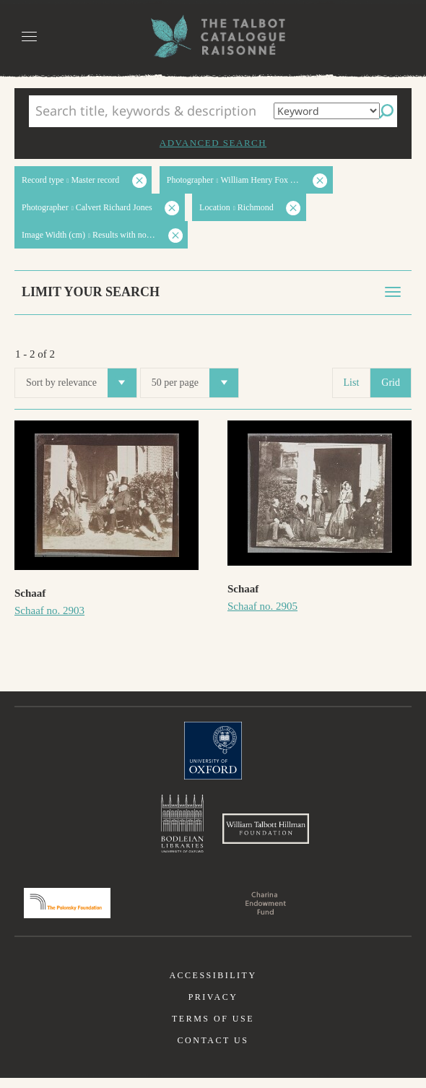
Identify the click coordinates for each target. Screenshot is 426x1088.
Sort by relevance (81, 382)
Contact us (213, 1050)
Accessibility (212, 985)
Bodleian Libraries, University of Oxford (182, 826)
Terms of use (213, 1029)
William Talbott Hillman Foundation (265, 833)
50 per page (195, 382)
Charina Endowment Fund (265, 913)
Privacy (213, 1007)
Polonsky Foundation (67, 913)
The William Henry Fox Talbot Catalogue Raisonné (213, 36)
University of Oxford (213, 751)
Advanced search (213, 142)
